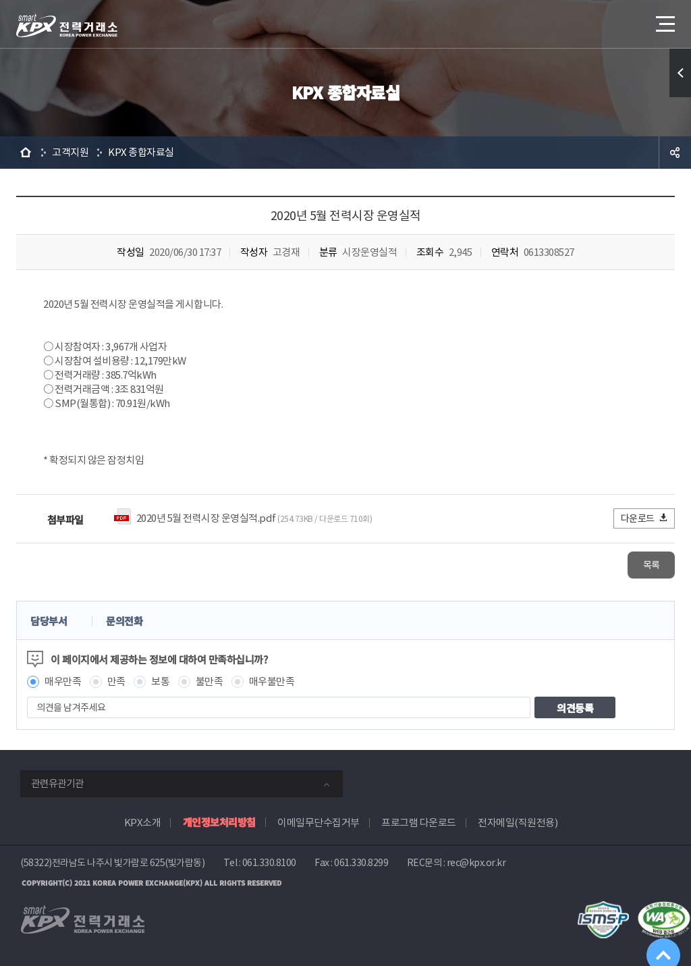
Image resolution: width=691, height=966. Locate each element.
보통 (160, 680)
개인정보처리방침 (219, 820)
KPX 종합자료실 (141, 152)
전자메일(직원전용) (517, 821)
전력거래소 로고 (66, 26)
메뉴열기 (664, 20)
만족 (116, 680)
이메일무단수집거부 (318, 821)
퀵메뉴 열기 (680, 73)
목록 (635, 564)
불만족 (209, 680)
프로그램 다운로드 (418, 821)
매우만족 (63, 680)
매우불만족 (272, 680)
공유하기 (675, 152)
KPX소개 (142, 821)
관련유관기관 (57, 782)
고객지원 (70, 152)
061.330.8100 (269, 861)
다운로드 (645, 518)
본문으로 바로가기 (0, 0)
